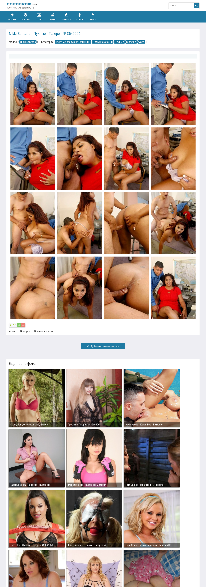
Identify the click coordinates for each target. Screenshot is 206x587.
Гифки (93, 17)
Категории (25, 17)
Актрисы (79, 17)
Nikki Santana (28, 42)
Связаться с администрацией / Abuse (26, 569)
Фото (39, 17)
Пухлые (119, 42)
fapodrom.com (22, 5)
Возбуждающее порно (61, 572)
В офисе (131, 42)
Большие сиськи (103, 42)
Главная (12, 17)
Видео (52, 17)
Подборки (66, 17)
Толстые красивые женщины (73, 42)
